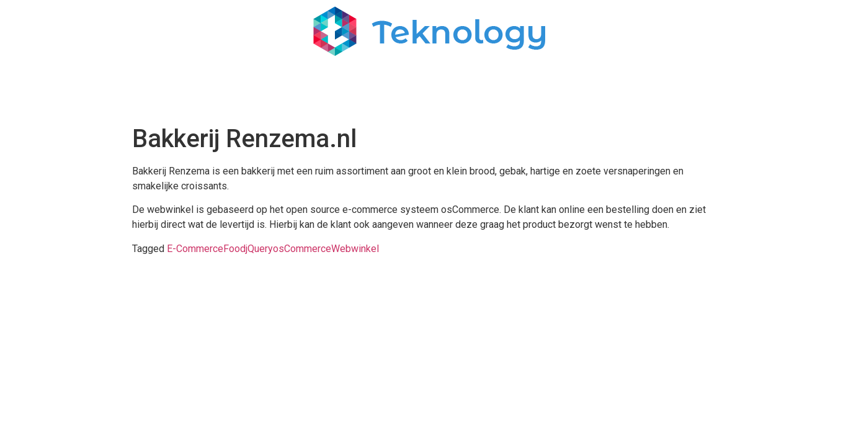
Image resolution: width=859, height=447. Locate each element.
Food (234, 249)
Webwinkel (355, 249)
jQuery (259, 249)
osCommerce (302, 249)
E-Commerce (195, 249)
